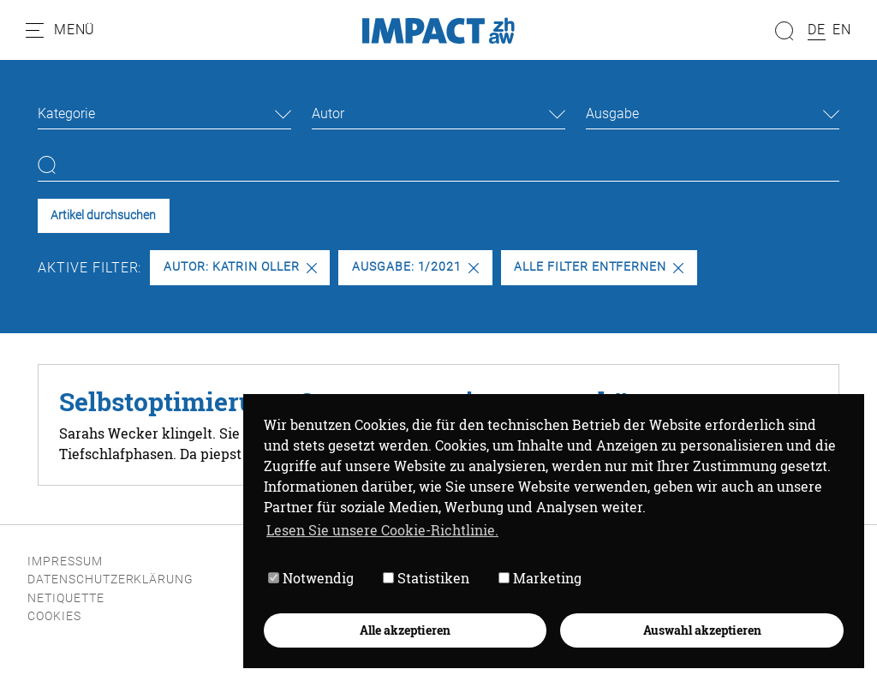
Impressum (65, 561)
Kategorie (66, 113)
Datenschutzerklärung (110, 579)
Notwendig (310, 578)
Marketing (539, 578)
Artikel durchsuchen (103, 215)
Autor (328, 113)
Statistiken (425, 578)
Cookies (54, 616)
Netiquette (65, 598)
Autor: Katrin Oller (240, 267)
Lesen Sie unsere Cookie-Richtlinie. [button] (381, 529)
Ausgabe (612, 113)
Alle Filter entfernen (598, 267)
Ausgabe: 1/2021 (415, 267)
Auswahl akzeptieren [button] (701, 629)
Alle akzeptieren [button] (404, 629)
